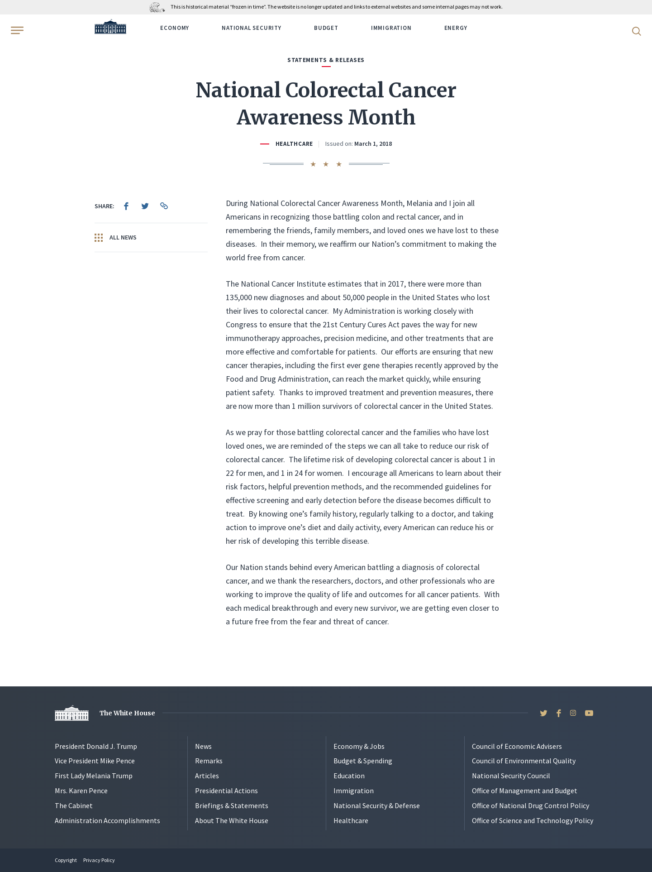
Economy (174, 28)
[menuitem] (126, 206)
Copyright (66, 860)
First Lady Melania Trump (94, 775)
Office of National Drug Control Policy (530, 805)
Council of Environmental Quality (524, 760)
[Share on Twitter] (145, 206)
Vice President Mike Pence (95, 760)
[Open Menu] (16, 30)
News (203, 746)
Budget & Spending (362, 760)
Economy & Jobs (359, 746)
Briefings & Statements (231, 805)
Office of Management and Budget (524, 790)
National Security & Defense (376, 805)
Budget (326, 28)
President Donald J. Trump (96, 746)
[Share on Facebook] (126, 206)
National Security (251, 28)
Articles (207, 775)
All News (116, 237)
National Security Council (511, 775)
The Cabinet (74, 805)
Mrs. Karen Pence (81, 790)
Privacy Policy (99, 860)
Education (349, 775)
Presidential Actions (226, 790)
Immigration (391, 28)
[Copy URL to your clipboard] (164, 206)
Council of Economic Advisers (517, 746)
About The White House (231, 820)
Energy (455, 28)
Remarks (209, 760)
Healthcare (294, 144)
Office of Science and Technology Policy (532, 820)
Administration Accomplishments (107, 820)
